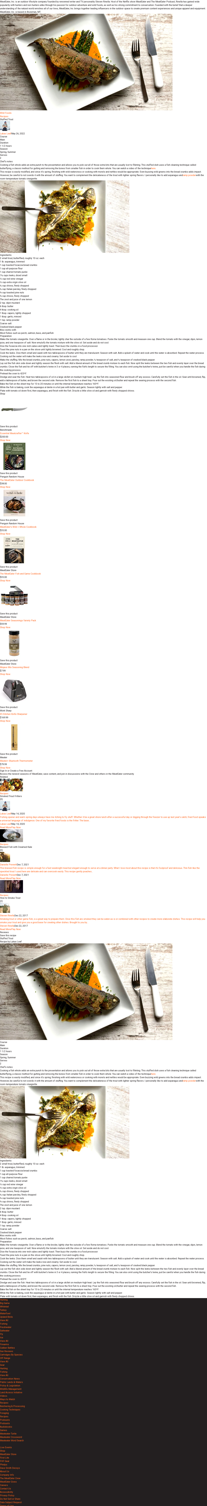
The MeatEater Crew (10, 1478)
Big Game (5, 1303)
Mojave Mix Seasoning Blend (14, 667)
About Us (4, 1471)
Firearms (4, 1344)
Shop (2, 1450)
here (153, 168)
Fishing (3, 1323)
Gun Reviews (6, 1351)
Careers (4, 1485)
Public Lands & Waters (11, 1382)
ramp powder (189, 175)
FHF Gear (4, 1461)
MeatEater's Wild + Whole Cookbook (18, 527)
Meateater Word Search (12, 1440)
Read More (5, 827)
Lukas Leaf (5, 133)
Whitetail (4, 1306)
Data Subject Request (11, 1502)
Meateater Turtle (8, 1433)
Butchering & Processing (12, 1406)
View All (4, 1320)
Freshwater (5, 1327)
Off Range (5, 1358)
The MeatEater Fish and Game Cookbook (20, 573)
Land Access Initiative (11, 1392)
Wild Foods (6, 113)
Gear (2, 1365)
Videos (3, 1396)
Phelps (3, 1464)
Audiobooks (6, 1426)
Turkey (3, 1310)
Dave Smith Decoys (10, 1468)
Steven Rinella (7, 915)
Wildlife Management (10, 1389)
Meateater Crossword (11, 1437)
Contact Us (5, 1488)
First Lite (4, 1457)
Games (3, 1430)
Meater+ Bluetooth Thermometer (16, 761)
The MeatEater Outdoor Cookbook (17, 480)
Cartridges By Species (11, 1354)
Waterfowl (5, 1313)
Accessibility (6, 1492)
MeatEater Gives (8, 1481)
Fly (1, 1334)
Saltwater (4, 1330)
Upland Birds (6, 1317)
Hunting (4, 1299)
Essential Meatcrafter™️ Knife (14, 433)
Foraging (4, 1413)
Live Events (6, 1447)
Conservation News (10, 1378)
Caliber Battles (7, 1347)
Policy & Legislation (10, 1385)
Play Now (16, 827)
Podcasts (5, 1420)
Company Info (7, 1475)
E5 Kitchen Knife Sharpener (13, 714)
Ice (1, 1337)
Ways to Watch (7, 1399)
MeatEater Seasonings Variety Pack (18, 620)
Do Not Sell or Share (10, 1499)
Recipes (4, 116)
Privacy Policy (7, 1495)
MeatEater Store (8, 1454)
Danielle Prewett (8, 864)
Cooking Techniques (10, 1409)
